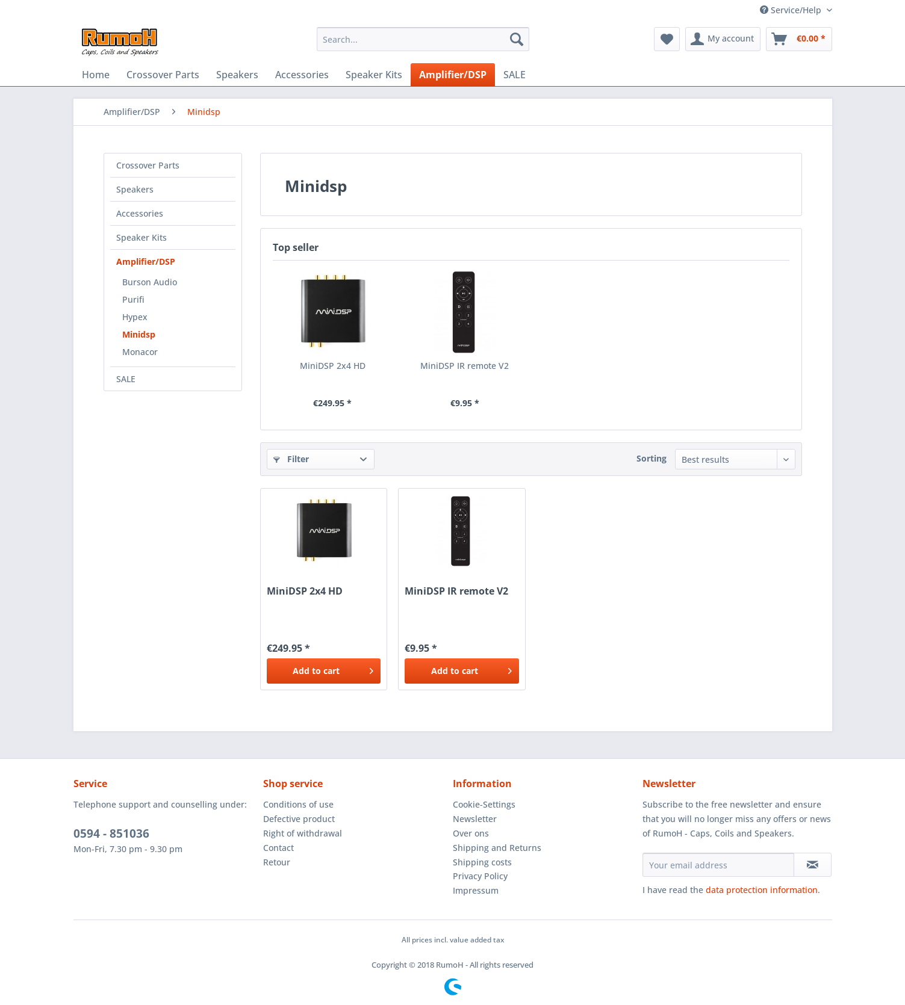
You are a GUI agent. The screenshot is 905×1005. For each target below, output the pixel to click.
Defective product (299, 818)
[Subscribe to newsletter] (813, 865)
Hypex (135, 317)
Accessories (139, 213)
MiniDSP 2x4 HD (332, 365)
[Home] (95, 74)
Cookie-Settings (484, 804)
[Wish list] (667, 39)
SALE (125, 379)
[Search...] (423, 39)
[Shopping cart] (799, 39)
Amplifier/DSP (145, 261)
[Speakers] (237, 74)
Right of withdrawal (302, 833)
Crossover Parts (147, 165)
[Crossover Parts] (163, 74)
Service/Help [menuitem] (792, 10)
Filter (291, 459)
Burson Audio (149, 282)
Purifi (133, 299)
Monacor (140, 351)
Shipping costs (482, 862)
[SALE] (514, 74)
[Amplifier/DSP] (453, 74)
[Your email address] (718, 865)
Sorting (651, 458)
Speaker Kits (141, 237)
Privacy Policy (480, 876)
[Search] (516, 39)
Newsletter (475, 818)
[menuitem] (423, 39)
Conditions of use (298, 804)
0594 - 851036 (111, 833)
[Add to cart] (324, 671)
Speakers (135, 189)
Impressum (476, 890)
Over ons (471, 833)
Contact (278, 847)
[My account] (722, 39)
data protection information (762, 889)
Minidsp (138, 334)
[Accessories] (302, 74)
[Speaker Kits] (374, 74)
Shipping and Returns (497, 847)
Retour (276, 862)
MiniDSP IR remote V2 (464, 365)
